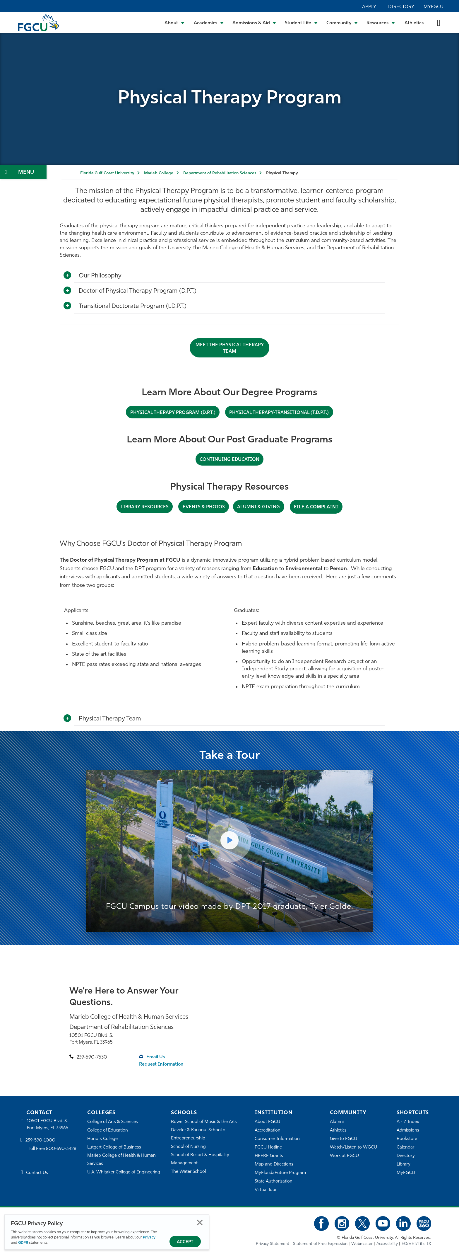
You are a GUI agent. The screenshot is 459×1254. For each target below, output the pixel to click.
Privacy (149, 1237)
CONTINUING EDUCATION (230, 459)
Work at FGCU (344, 1156)
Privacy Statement (272, 1244)
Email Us (155, 1057)
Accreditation (267, 1130)
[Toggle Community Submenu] (342, 22)
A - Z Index (408, 1122)
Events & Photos (204, 507)
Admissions (408, 1130)
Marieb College (158, 173)
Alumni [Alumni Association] (337, 1122)
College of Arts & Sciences (112, 1122)
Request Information (161, 1064)
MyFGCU (433, 7)
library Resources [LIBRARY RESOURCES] (145, 507)
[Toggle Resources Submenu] (380, 22)
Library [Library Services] (403, 1164)
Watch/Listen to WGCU (353, 1147)
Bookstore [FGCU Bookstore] (407, 1139)
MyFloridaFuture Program (280, 1172)
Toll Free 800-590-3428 (53, 1149)
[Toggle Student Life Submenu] (301, 22)
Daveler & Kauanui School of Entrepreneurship (199, 1134)
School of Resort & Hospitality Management (200, 1159)
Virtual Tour (266, 1189)
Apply (369, 7)
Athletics (414, 23)
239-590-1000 (40, 1140)
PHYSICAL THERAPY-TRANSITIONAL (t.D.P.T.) (279, 412)
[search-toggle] (439, 22)
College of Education (107, 1130)
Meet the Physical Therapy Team (230, 348)
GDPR (23, 1243)
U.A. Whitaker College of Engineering (123, 1172)
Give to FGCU (343, 1139)
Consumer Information (277, 1139)
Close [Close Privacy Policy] (199, 1222)
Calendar (405, 1147)
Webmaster (362, 1244)
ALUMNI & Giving (258, 507)
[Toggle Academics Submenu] (208, 22)
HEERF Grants (269, 1156)
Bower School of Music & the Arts (204, 1122)
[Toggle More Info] (67, 275)
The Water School (188, 1171)
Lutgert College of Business (114, 1147)
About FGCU (267, 1122)
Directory (401, 7)
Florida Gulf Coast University (107, 173)
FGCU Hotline (268, 1147)
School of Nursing (188, 1146)
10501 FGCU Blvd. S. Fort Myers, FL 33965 (47, 1124)
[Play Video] (229, 840)
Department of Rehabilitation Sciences (219, 173)
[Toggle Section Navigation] (23, 172)
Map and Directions (274, 1164)
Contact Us (37, 1173)
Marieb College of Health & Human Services (121, 1159)
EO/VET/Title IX (416, 1244)
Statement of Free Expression (320, 1244)
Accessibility (387, 1244)
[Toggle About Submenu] (174, 22)
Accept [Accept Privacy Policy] (185, 1242)
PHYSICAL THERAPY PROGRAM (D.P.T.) (172, 412)
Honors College (102, 1139)
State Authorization (273, 1181)
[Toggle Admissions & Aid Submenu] (254, 22)
